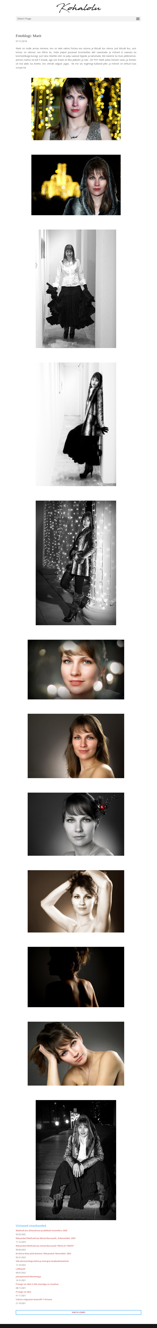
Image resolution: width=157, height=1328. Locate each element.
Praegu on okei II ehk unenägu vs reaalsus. (37, 1284)
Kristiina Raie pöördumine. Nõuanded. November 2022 (43, 1253)
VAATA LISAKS (78, 1312)
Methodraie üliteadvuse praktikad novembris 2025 (41, 1230)
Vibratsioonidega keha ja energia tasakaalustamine (42, 1261)
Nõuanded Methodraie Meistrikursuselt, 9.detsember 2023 (45, 1238)
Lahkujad (20, 1268)
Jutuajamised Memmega (28, 1276)
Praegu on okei (23, 1291)
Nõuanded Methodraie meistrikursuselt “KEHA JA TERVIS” (45, 1245)
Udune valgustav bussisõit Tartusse (34, 1299)
